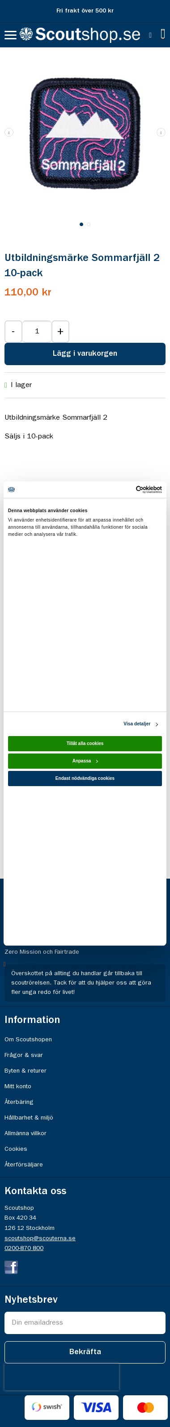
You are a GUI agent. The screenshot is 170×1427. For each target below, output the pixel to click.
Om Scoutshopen (28, 1039)
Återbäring (19, 1102)
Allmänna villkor (25, 1133)
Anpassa (85, 761)
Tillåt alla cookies (85, 743)
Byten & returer (25, 1070)
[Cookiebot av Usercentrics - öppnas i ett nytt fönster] (123, 489)
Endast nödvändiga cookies (85, 778)
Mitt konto (17, 1086)
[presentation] (61, 1377)
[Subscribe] (85, 1352)
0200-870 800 (23, 1248)
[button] (161, 132)
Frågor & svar (23, 1055)
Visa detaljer (136, 724)
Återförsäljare (23, 1164)
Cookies (15, 1149)
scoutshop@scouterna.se (40, 1238)
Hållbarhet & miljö (28, 1117)
